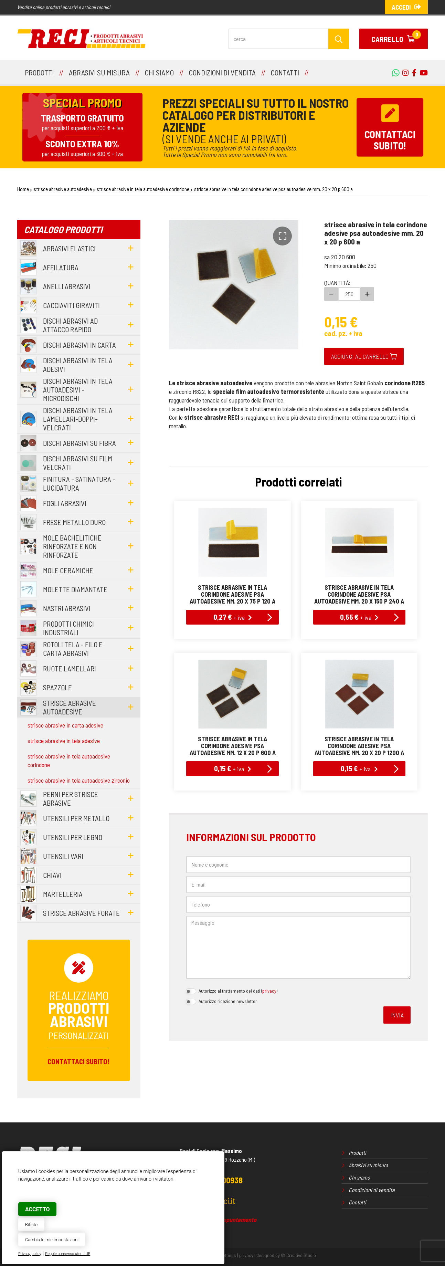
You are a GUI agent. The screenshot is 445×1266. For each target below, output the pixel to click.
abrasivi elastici (69, 248)
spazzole (57, 687)
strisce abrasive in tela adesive (64, 740)
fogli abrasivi (64, 503)
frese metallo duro (74, 522)
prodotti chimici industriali (68, 628)
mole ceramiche (68, 570)
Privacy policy (29, 1254)
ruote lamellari (69, 668)
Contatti (357, 1202)
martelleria (63, 894)
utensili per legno (72, 837)
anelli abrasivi (67, 286)
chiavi (52, 875)
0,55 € (359, 616)
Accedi (406, 7)
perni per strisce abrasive (70, 798)
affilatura (60, 267)
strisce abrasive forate (81, 913)
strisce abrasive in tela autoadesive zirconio (79, 780)
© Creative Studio (298, 1255)
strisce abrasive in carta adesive (65, 725)
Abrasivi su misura (368, 1165)
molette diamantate (75, 589)
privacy (269, 991)
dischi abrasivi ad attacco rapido (70, 325)
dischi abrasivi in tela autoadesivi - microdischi (78, 389)
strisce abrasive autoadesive (63, 189)
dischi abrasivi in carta (79, 345)
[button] (282, 236)
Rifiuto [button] (31, 1224)
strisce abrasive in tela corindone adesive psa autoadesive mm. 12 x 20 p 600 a (233, 745)
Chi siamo (359, 1177)
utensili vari (63, 856)
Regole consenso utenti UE (67, 1254)
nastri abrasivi (67, 608)
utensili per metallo (76, 818)
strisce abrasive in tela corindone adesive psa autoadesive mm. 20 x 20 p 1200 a (359, 745)
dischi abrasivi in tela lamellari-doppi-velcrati (78, 419)
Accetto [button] (37, 1209)
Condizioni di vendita (371, 1189)
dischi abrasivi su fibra (79, 443)
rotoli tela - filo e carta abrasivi (73, 648)
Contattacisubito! (390, 127)
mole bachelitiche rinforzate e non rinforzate (72, 546)
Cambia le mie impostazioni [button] (51, 1239)
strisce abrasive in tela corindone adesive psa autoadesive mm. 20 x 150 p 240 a (359, 594)
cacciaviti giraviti (71, 305)
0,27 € (232, 616)
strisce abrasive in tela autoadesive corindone (143, 189)
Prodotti (357, 1152)
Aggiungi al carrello (364, 356)
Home (23, 189)
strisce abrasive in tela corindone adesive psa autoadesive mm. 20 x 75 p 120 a (232, 594)
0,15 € (232, 768)
